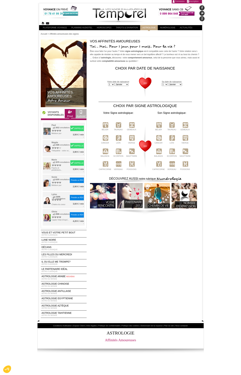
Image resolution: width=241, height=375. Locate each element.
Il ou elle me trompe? (64, 262)
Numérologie (167, 27)
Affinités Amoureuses (120, 340)
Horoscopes (104, 27)
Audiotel (81, 115)
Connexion (180, 1)
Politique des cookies (130, 326)
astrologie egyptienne (64, 299)
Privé (70, 115)
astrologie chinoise (64, 284)
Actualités (186, 27)
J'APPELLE (79, 128)
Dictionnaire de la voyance (152, 326)
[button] (7, 369)
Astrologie (149, 27)
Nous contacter (181, 326)
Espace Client (79, 326)
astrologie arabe (64, 277)
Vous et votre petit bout (64, 233)
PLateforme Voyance (55, 27)
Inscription (194, 1)
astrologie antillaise (64, 292)
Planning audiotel (81, 27)
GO (145, 83)
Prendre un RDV (77, 180)
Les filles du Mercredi (64, 255)
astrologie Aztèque (64, 306)
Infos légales (91, 326)
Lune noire (64, 241)
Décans (64, 248)
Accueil (44, 34)
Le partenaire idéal (64, 270)
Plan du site (169, 326)
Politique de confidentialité (109, 326)
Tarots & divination (127, 27)
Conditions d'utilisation (62, 326)
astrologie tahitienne (64, 314)
